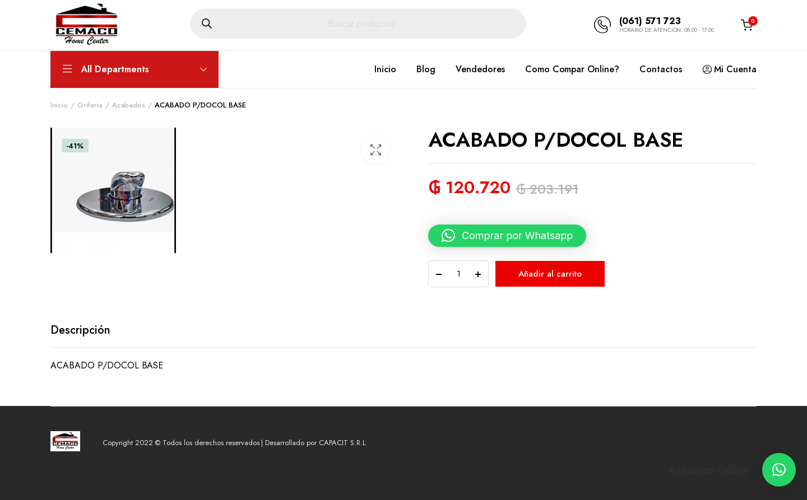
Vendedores (480, 69)
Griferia (90, 105)
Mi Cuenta (729, 69)
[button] (375, 150)
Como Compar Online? (572, 69)
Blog (425, 69)
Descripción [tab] (80, 330)
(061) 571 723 (650, 21)
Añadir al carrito (550, 274)
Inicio (385, 69)
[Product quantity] (458, 274)
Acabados (129, 105)
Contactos (660, 69)
